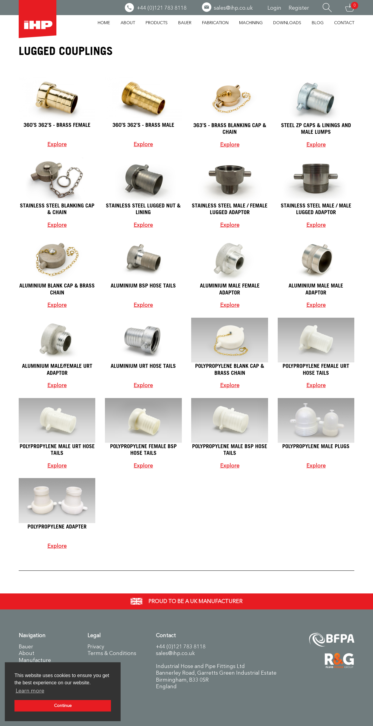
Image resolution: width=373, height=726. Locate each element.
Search (327, 7)
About (128, 22)
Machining (251, 22)
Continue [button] (63, 705)
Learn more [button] (30, 690)
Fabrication (215, 22)
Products (157, 22)
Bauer (184, 22)
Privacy (95, 646)
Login (274, 8)
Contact (344, 22)
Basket (349, 7)
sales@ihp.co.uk (175, 653)
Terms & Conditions (111, 653)
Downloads (287, 22)
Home (104, 22)
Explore (57, 144)
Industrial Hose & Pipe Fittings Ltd (37, 19)
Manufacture (35, 660)
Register (299, 8)
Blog (318, 22)
